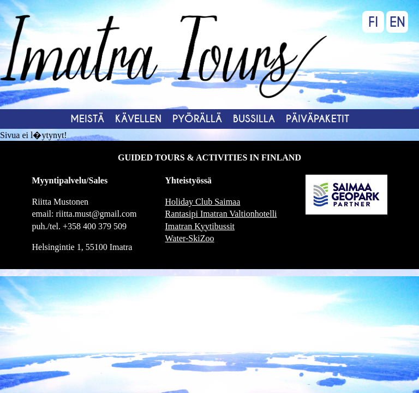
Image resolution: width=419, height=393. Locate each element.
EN (397, 22)
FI (373, 22)
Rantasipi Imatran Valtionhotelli (221, 213)
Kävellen (138, 118)
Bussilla (254, 118)
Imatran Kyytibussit (200, 226)
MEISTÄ (87, 118)
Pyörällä (197, 118)
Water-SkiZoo (189, 238)
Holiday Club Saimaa (203, 201)
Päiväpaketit (317, 118)
